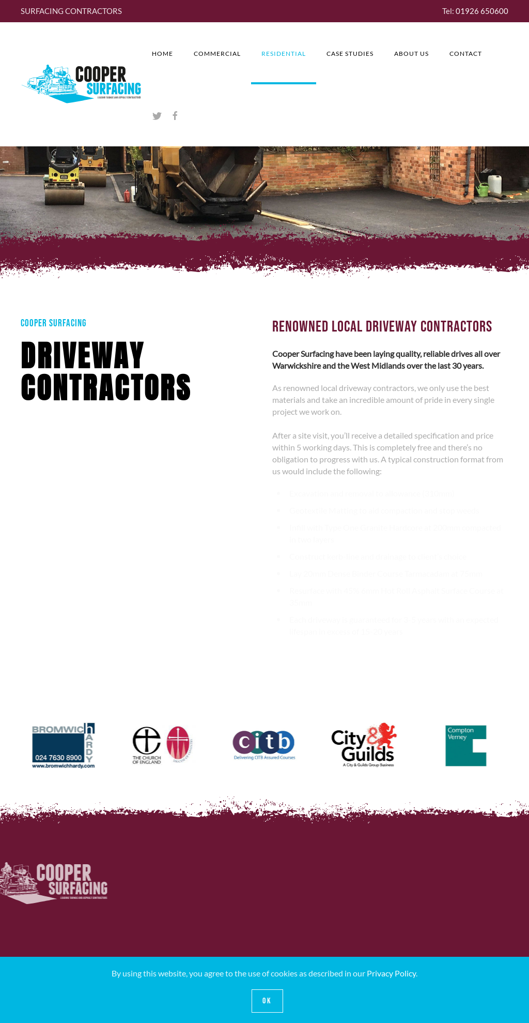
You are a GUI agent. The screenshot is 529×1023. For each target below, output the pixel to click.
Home (162, 53)
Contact (465, 53)
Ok (267, 1001)
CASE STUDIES (350, 53)
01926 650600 (482, 11)
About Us (411, 53)
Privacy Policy (391, 973)
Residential (283, 53)
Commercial (217, 53)
